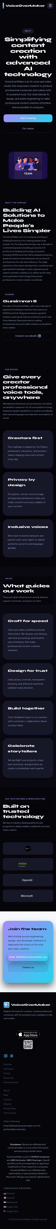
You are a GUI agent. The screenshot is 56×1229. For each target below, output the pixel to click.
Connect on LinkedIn (28, 336)
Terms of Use (10, 1113)
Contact (8, 1099)
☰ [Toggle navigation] (50, 6)
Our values (28, 128)
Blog (6, 1095)
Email (28, 957)
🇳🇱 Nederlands (10, 1202)
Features (8, 1064)
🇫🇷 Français (9, 1198)
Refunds (7, 1104)
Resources (8, 1078)
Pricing (7, 1073)
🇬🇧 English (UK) (11, 1207)
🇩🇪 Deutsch (9, 1193)
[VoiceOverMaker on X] (12, 1056)
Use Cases (8, 1069)
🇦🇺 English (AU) (11, 1211)
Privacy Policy (10, 1108)
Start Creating (28, 118)
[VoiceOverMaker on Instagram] (6, 1056)
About (7, 1090)
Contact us (28, 967)
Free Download (11, 1082)
